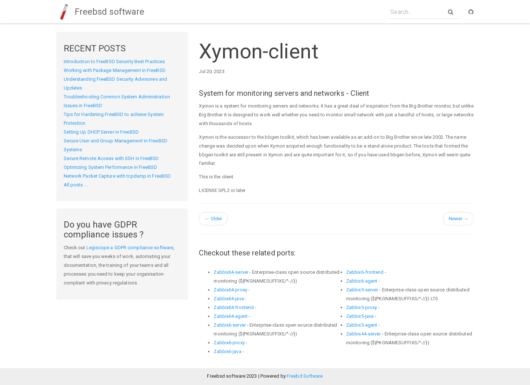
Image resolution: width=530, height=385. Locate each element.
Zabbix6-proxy (229, 342)
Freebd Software (305, 376)
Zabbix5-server (362, 290)
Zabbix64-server (231, 272)
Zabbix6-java (227, 351)
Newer (458, 218)
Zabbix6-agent (361, 281)
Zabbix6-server (229, 325)
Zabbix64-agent (230, 316)
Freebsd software (100, 12)
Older (213, 218)
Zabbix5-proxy (361, 307)
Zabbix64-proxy (230, 290)
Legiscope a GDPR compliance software (130, 247)
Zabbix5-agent (361, 325)
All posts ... (76, 185)
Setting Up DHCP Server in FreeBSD (101, 132)
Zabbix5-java (360, 316)
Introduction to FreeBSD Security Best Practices (114, 61)
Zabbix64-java (229, 298)
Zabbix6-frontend (365, 272)
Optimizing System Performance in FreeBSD (110, 167)
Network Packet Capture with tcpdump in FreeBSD (117, 176)
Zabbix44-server (363, 334)
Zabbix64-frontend (234, 307)
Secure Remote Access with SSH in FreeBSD (111, 158)
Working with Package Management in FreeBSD (115, 70)
